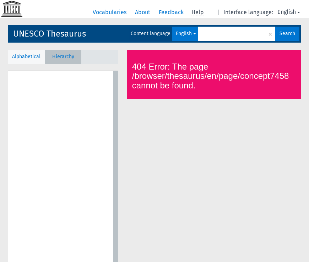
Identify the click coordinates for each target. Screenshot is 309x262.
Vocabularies (110, 12)
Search (287, 34)
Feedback (172, 12)
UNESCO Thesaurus (49, 34)
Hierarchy (63, 57)
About (143, 12)
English (288, 12)
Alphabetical (26, 57)
